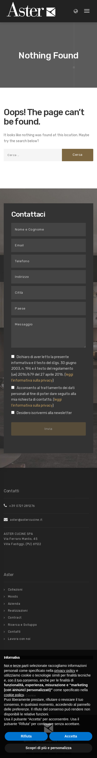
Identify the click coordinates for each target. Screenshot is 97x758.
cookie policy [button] (14, 695)
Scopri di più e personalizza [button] (48, 748)
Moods (13, 596)
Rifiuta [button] (26, 736)
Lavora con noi (19, 639)
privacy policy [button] (64, 671)
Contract (15, 617)
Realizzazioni (18, 610)
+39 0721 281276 (19, 506)
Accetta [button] (70, 736)
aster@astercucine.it (23, 520)
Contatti (14, 631)
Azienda (14, 603)
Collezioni (15, 589)
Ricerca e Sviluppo (22, 625)
